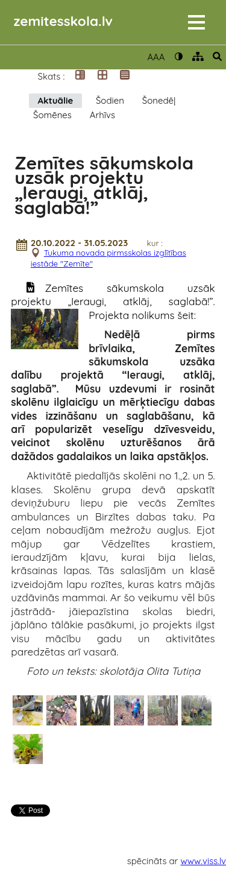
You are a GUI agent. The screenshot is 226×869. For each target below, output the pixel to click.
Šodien (110, 100)
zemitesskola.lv (63, 21)
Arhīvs (102, 115)
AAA (156, 57)
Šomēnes (52, 115)
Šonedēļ (159, 100)
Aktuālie (56, 100)
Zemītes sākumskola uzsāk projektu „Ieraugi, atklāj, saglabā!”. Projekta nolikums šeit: (113, 301)
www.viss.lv (204, 861)
